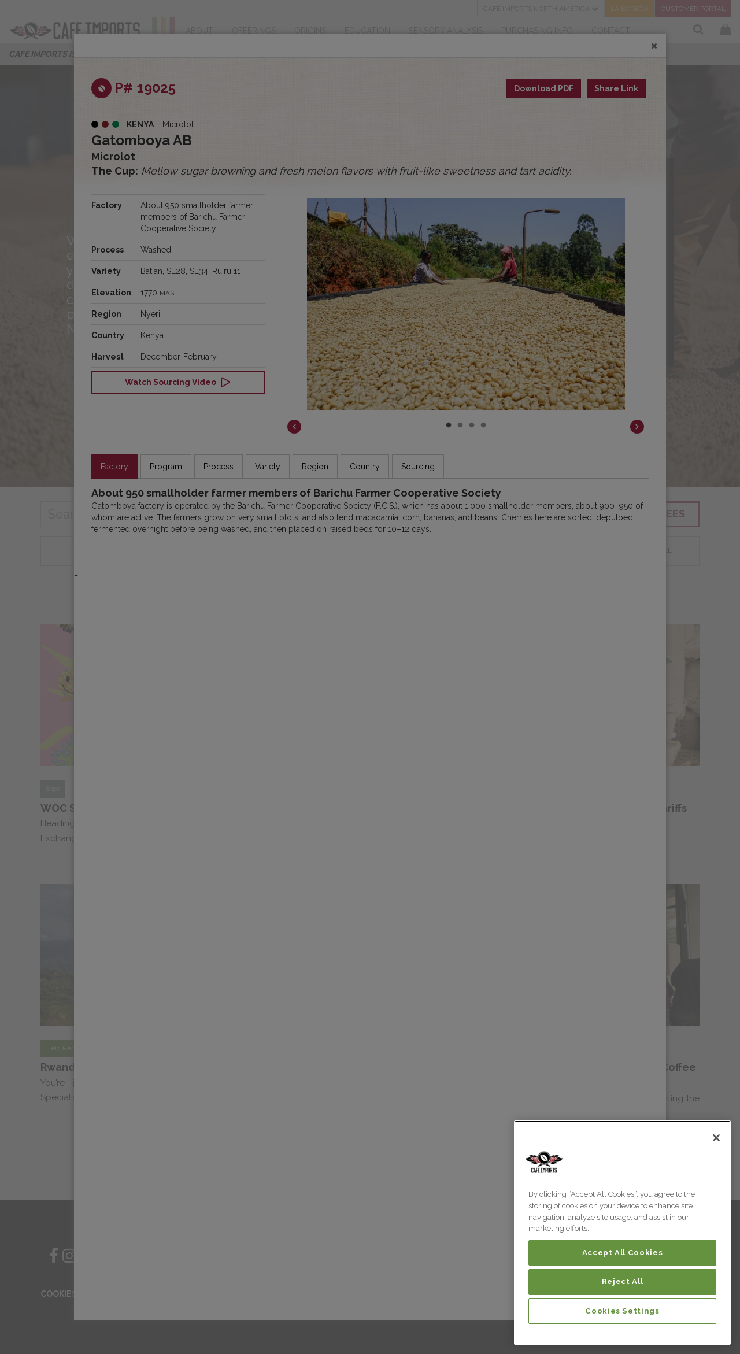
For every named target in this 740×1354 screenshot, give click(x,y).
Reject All (622, 1281)
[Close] (716, 1137)
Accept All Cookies (622, 1252)
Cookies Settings (622, 1311)
